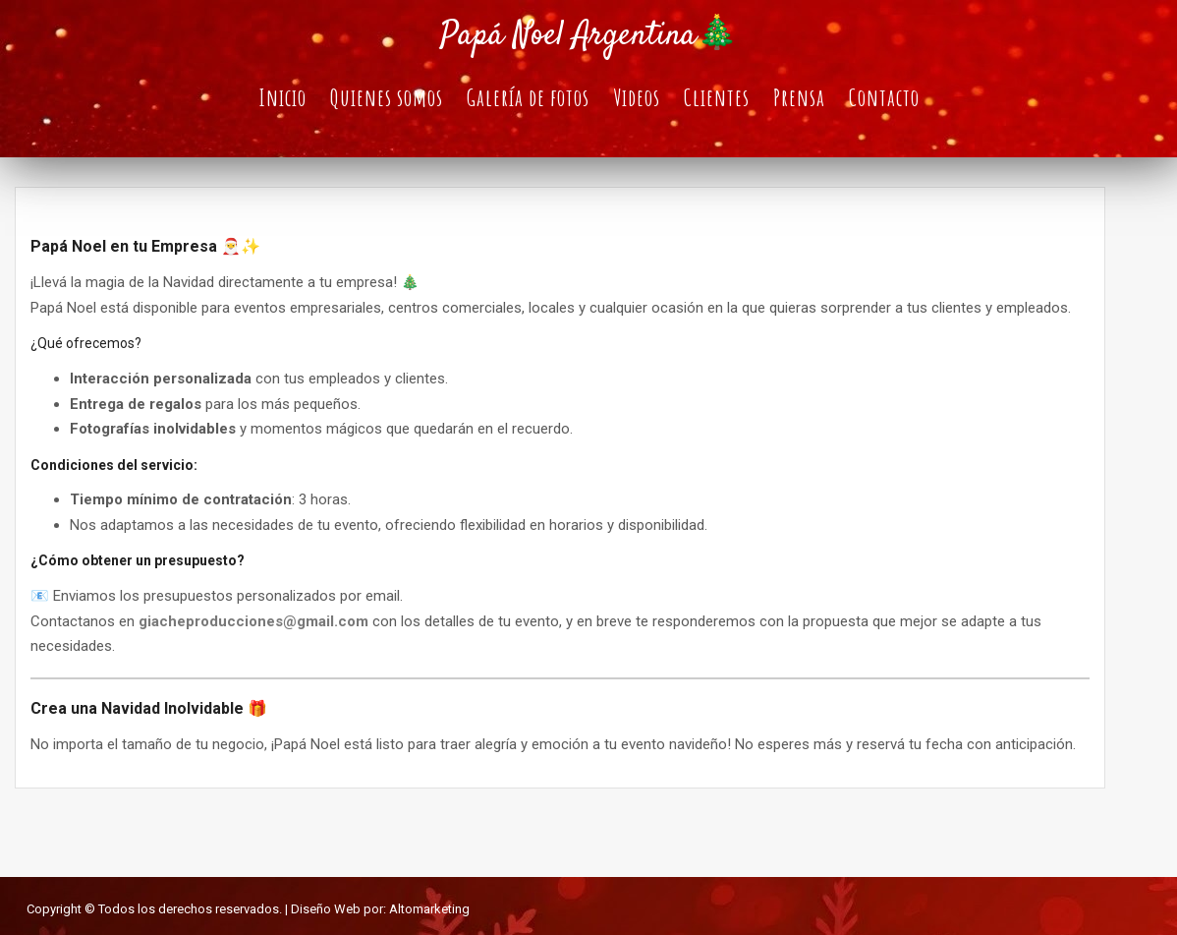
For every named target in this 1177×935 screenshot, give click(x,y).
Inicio (282, 97)
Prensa (799, 97)
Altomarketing (429, 909)
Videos (636, 97)
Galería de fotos (528, 97)
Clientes (717, 97)
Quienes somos (386, 97)
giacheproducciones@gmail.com (253, 621)
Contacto (884, 97)
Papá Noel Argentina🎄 (589, 36)
